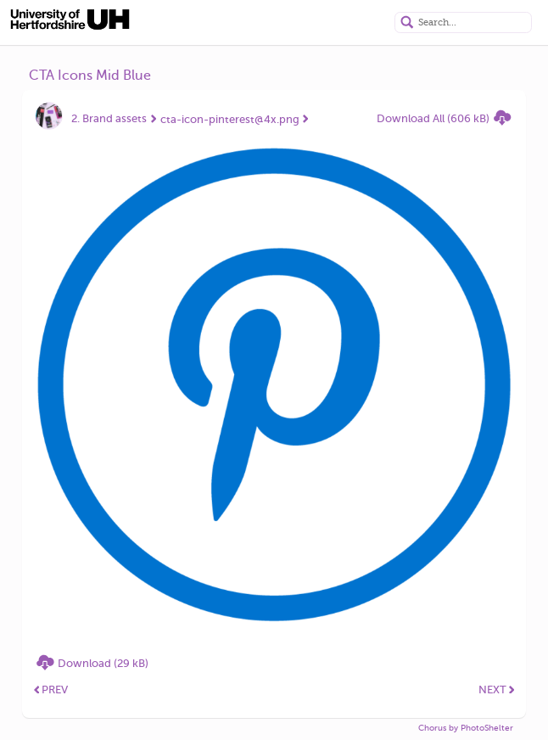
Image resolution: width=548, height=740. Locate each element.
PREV (51, 689)
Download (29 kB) (103, 663)
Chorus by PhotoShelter (465, 727)
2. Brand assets (109, 118)
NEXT (496, 689)
